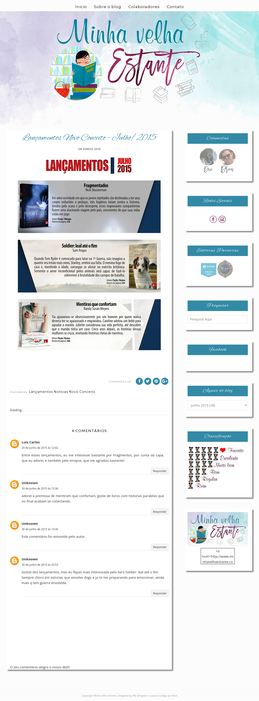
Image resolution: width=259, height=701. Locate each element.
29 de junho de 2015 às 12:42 (40, 448)
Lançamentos (41, 392)
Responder (160, 471)
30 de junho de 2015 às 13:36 (40, 488)
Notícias (61, 392)
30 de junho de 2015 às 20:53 (40, 565)
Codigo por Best (168, 695)
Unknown (30, 483)
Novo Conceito (82, 392)
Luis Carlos (31, 442)
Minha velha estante (105, 695)
